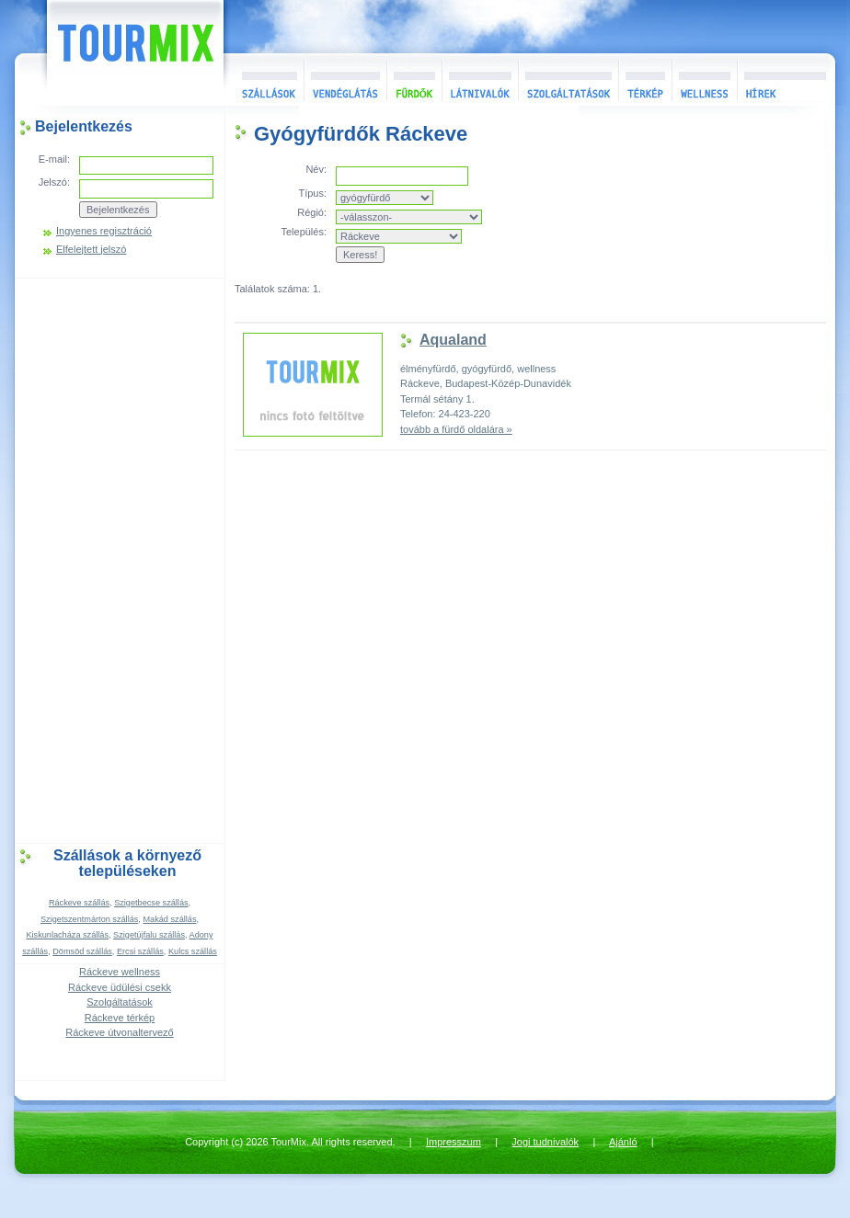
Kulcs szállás (192, 951)
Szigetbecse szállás (151, 902)
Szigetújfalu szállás (149, 934)
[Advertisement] (119, 559)
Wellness (704, 79)
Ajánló (623, 1141)
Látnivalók (480, 79)
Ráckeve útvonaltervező (119, 1032)
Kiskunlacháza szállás (67, 934)
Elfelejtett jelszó (91, 250)
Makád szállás (169, 919)
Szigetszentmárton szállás (89, 919)
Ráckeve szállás (79, 902)
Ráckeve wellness (119, 971)
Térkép (645, 79)
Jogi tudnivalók (545, 1141)
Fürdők (414, 79)
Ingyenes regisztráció (104, 231)
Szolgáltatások (568, 79)
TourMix (115, 53)
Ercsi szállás (140, 951)
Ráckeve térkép (120, 1017)
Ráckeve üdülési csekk (119, 987)
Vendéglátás (345, 79)
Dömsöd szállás (82, 951)
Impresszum (453, 1141)
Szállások (264, 79)
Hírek (784, 79)
